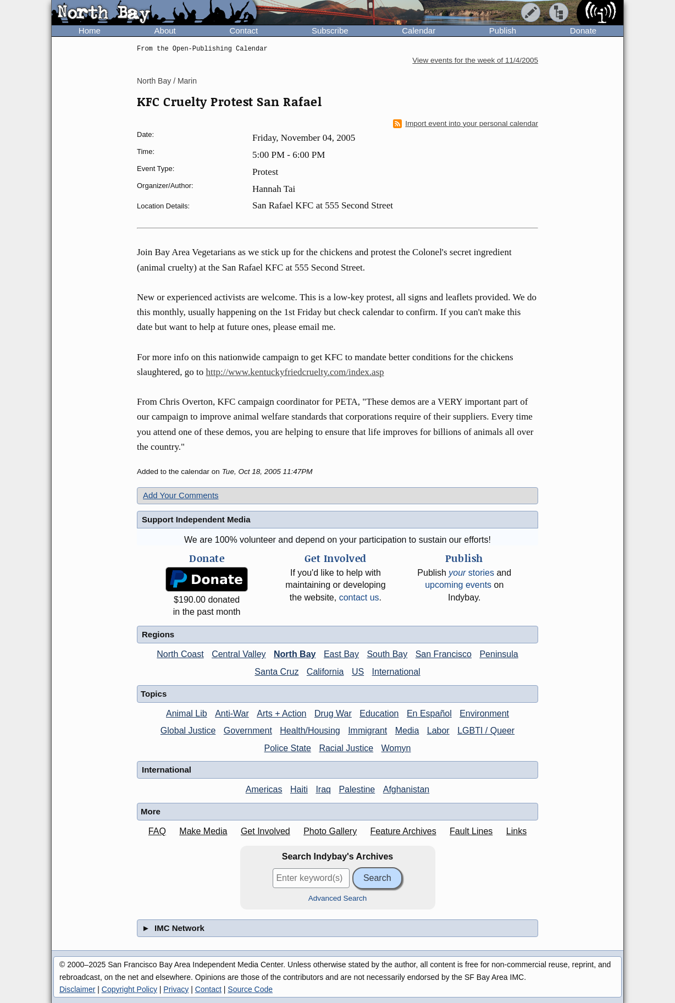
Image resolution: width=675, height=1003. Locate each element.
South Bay (387, 654)
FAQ (157, 831)
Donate (583, 30)
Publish (502, 30)
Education (379, 713)
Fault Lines (471, 831)
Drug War (333, 713)
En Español (429, 713)
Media (407, 730)
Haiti (299, 789)
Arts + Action (281, 713)
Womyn (396, 748)
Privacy (176, 989)
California (325, 671)
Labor (438, 730)
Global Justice (188, 730)
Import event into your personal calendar (465, 123)
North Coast (180, 654)
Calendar (418, 30)
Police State (287, 748)
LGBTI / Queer (485, 730)
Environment (484, 713)
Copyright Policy (129, 989)
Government (248, 730)
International (396, 671)
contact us (359, 597)
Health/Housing (310, 730)
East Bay (341, 654)
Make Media (203, 831)
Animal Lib (186, 713)
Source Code (250, 989)
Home (90, 30)
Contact (243, 30)
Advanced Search (337, 898)
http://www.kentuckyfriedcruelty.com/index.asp (295, 372)
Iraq (323, 789)
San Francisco (444, 654)
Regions (158, 634)
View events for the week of (475, 60)
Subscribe (330, 30)
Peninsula (498, 654)
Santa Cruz (276, 671)
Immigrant (367, 730)
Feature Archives (403, 831)
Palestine (357, 789)
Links (516, 831)
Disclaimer (77, 989)
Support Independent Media (196, 519)
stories (471, 572)
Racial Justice (346, 748)
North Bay (295, 654)
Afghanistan (406, 789)
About (165, 30)
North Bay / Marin (167, 80)
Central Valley (238, 654)
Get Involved (265, 831)
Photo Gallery (330, 831)
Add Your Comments (181, 495)
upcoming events (458, 584)
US (358, 671)
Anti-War (232, 713)
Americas (264, 789)
